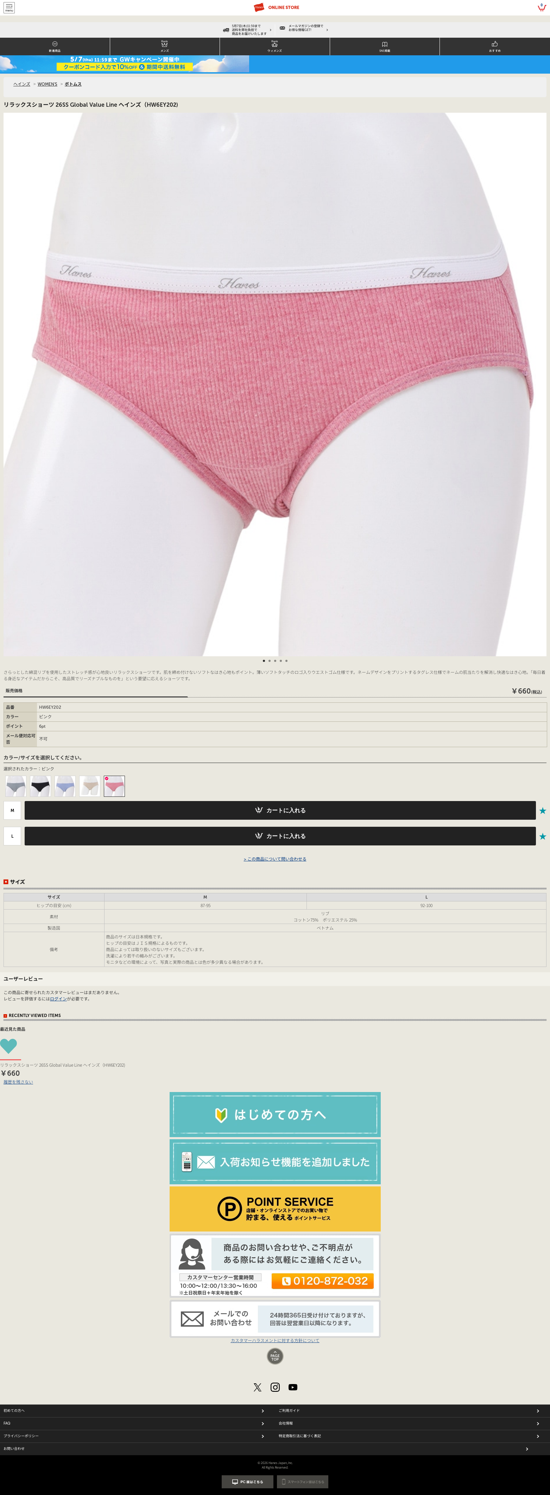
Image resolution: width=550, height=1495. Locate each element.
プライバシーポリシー (21, 1436)
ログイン (58, 999)
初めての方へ (14, 1411)
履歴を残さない (18, 1082)
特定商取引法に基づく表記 (300, 1436)
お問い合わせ (14, 1449)
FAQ (7, 1423)
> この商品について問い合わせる (275, 859)
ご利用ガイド (289, 1411)
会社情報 (286, 1423)
